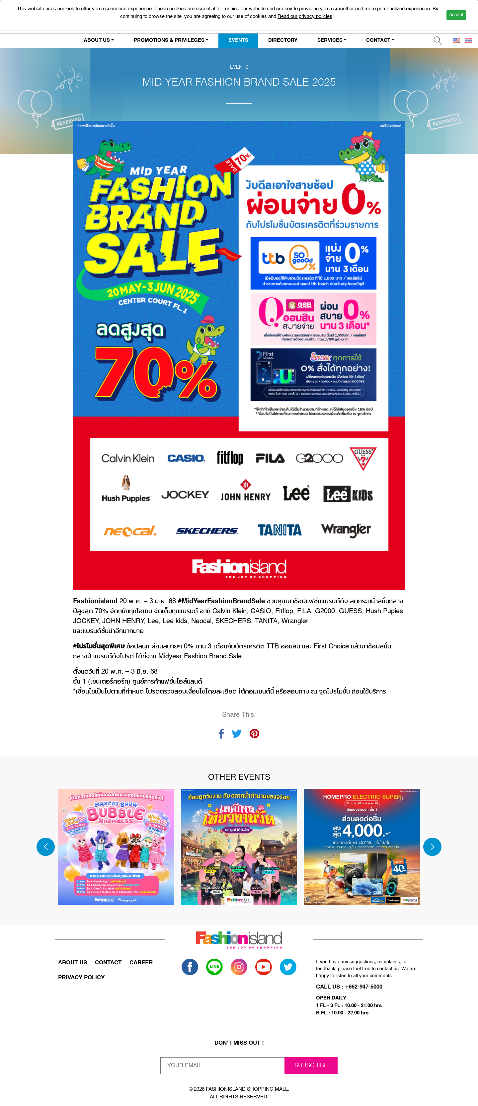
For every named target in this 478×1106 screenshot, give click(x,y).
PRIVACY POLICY (81, 978)
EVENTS (238, 40)
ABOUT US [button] (97, 40)
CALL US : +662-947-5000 (349, 987)
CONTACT (108, 963)
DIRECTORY (282, 40)
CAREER (141, 963)
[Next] (432, 847)
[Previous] (46, 847)
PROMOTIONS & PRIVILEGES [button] (169, 40)
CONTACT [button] (378, 40)
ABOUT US (72, 963)
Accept (456, 15)
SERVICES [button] (330, 40)
